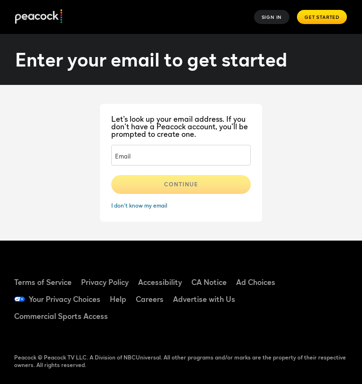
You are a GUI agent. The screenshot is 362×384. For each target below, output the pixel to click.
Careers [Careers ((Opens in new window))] (150, 299)
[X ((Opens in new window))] (306, 324)
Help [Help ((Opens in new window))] (118, 299)
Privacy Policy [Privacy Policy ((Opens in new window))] (105, 282)
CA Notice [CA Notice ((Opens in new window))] (209, 282)
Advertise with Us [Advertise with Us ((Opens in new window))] (204, 299)
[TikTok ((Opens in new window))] (331, 271)
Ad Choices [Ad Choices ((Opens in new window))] (255, 282)
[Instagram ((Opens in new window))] (331, 298)
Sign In (272, 17)
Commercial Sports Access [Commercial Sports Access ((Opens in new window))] (61, 316)
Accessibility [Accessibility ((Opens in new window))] (160, 282)
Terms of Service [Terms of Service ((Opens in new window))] (43, 282)
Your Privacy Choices (64, 299)
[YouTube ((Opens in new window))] (306, 298)
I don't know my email (139, 205)
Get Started (321, 17)
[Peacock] (38, 17)
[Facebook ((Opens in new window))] (306, 271)
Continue (181, 184)
